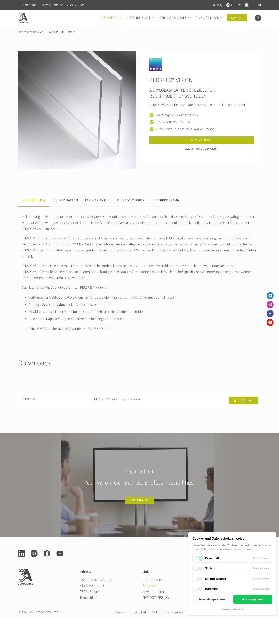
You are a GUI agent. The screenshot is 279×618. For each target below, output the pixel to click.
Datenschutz (238, 609)
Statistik (210, 568)
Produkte (53, 32)
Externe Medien (215, 578)
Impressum (226, 609)
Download (243, 400)
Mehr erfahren (139, 500)
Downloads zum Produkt (201, 149)
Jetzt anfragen (201, 140)
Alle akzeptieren (253, 599)
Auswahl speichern (212, 599)
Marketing (212, 588)
